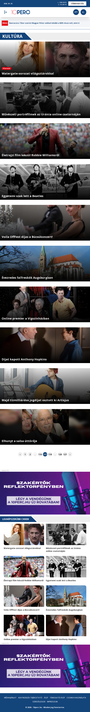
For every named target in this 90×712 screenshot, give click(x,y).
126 (60, 454)
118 (50, 454)
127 (65, 454)
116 (40, 454)
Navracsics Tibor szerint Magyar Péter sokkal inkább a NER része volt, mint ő (44, 23)
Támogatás (77, 3)
